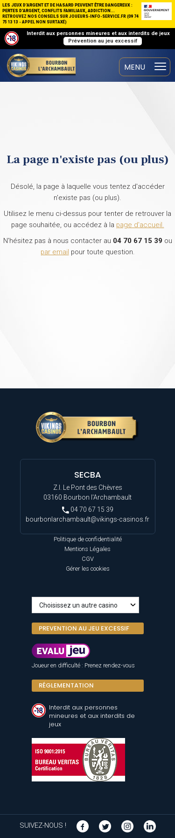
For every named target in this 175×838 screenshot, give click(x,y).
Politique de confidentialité (88, 539)
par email (55, 252)
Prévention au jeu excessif (102, 41)
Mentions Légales (87, 548)
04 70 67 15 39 (87, 510)
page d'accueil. (140, 225)
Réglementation (66, 685)
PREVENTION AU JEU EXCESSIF (84, 628)
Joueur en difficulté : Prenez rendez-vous (83, 665)
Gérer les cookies (88, 568)
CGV (88, 558)
